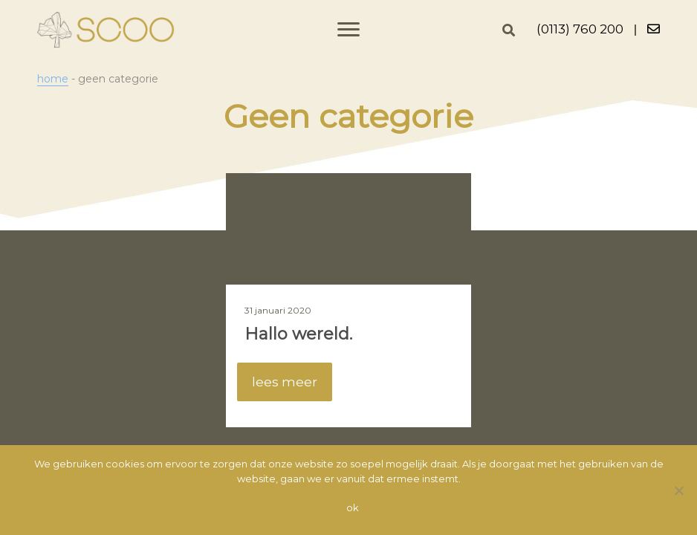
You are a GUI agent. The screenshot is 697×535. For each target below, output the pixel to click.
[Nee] (678, 490)
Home (52, 78)
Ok (352, 507)
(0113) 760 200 (579, 29)
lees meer (284, 381)
